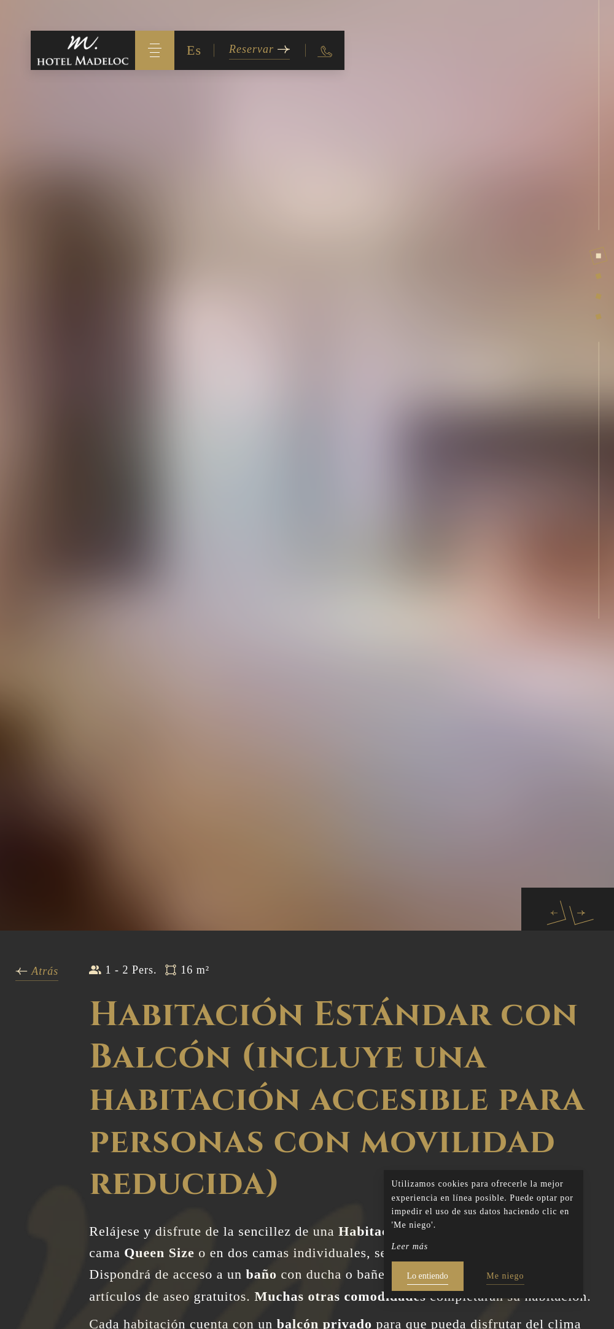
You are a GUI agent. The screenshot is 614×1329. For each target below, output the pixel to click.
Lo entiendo (427, 1276)
